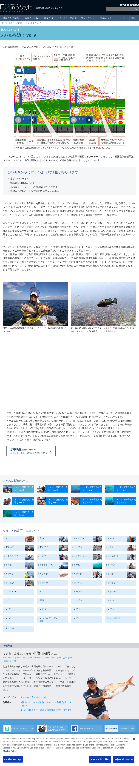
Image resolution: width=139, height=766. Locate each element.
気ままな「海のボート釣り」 (34, 697)
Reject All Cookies (124, 759)
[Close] (133, 739)
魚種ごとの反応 (15, 23)
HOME (3, 23)
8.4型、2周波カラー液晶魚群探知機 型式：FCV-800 (45, 710)
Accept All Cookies (100, 759)
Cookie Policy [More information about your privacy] (10, 751)
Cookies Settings (12, 759)
